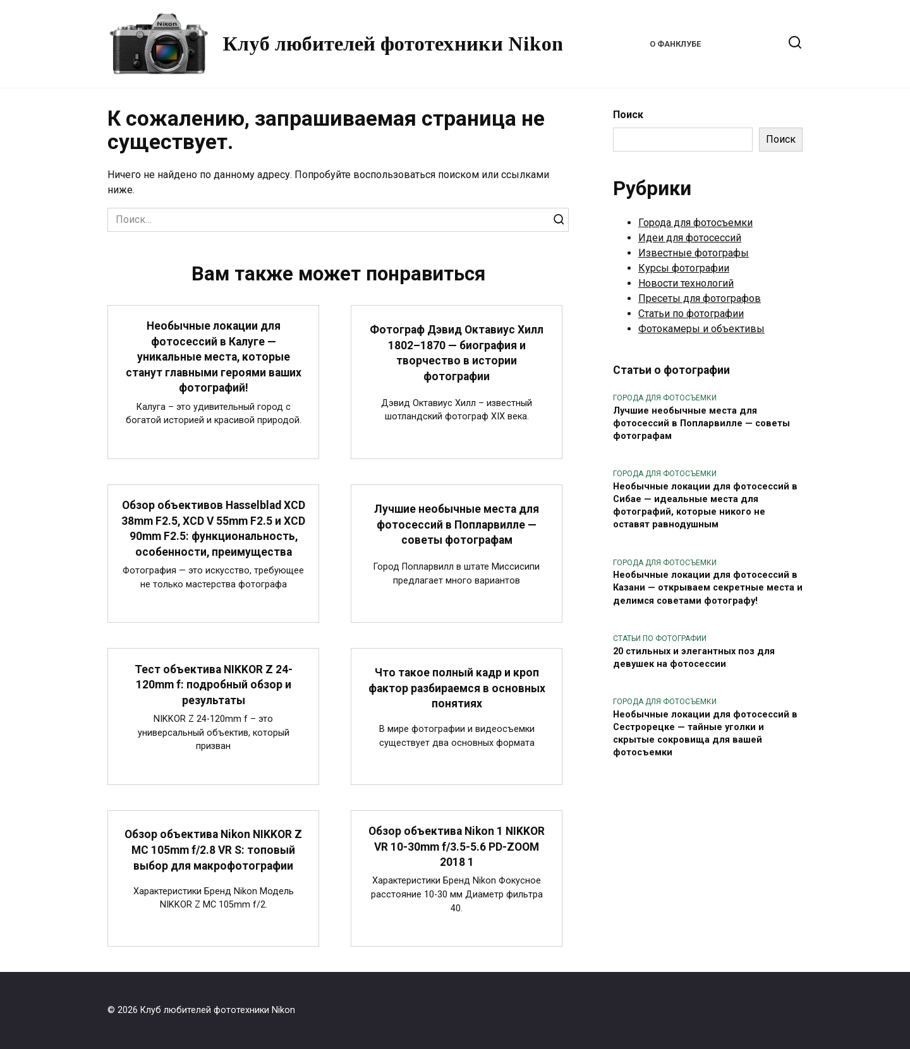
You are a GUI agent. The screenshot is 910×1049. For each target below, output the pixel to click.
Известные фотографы (693, 253)
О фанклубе (675, 44)
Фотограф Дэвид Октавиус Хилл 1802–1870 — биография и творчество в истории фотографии (456, 353)
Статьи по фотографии (691, 314)
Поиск (628, 115)
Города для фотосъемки (695, 223)
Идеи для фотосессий (689, 238)
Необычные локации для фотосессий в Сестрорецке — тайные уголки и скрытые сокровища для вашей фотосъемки (705, 733)
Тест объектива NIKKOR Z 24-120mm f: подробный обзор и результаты (213, 684)
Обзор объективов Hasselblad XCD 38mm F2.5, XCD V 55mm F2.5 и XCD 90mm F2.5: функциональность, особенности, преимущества (213, 528)
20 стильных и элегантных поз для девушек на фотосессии (694, 657)
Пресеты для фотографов (699, 298)
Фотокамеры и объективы (701, 329)
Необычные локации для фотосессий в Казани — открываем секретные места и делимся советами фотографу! (708, 588)
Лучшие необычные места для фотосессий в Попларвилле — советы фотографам (456, 524)
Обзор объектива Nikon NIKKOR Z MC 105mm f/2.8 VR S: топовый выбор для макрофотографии (213, 850)
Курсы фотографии (683, 268)
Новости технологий (686, 283)
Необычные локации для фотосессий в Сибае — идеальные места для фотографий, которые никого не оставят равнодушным (705, 505)
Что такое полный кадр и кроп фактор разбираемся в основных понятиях (456, 688)
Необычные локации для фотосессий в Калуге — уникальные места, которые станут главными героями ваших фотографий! (213, 357)
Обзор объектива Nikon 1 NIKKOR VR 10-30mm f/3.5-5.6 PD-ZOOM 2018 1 (456, 846)
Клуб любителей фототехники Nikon (392, 43)
